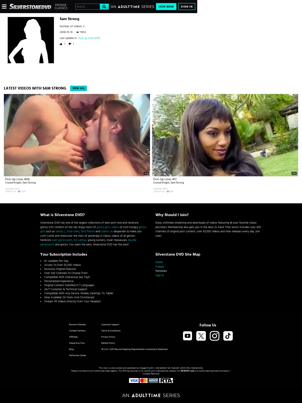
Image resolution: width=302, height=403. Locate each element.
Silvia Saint (73, 231)
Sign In (187, 6)
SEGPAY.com (187, 371)
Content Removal (151, 374)
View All (78, 88)
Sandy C (60, 231)
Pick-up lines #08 (89, 38)
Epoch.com (88, 371)
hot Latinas (79, 240)
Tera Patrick (88, 231)
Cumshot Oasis (12, 189)
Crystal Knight (13, 182)
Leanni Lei (107, 231)
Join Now (166, 6)
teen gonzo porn (62, 240)
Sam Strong (29, 182)
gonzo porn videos (107, 227)
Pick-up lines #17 (165, 179)
